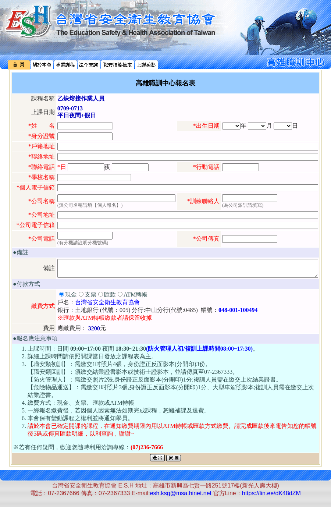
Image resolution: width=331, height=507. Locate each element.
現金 (71, 298)
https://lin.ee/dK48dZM (271, 496)
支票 (90, 298)
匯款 (110, 298)
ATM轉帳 (136, 298)
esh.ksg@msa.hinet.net (180, 496)
